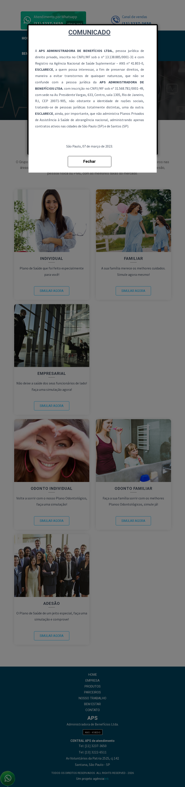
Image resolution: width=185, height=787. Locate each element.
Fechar (89, 161)
